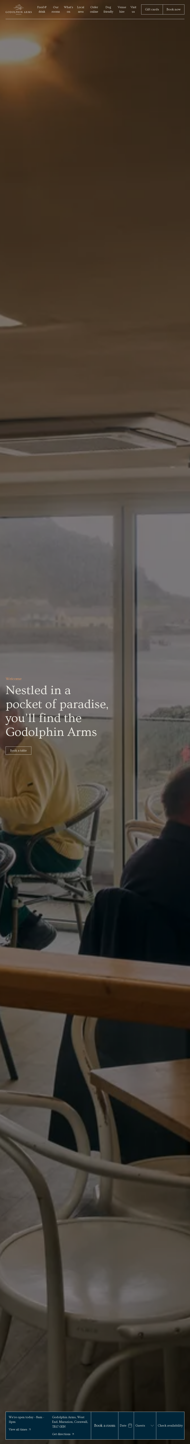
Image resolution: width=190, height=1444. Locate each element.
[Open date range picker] (126, 1426)
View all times (20, 1429)
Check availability (170, 1425)
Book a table (18, 750)
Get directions (63, 1434)
